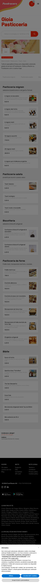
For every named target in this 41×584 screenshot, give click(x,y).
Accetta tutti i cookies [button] (30, 576)
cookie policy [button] (14, 558)
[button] (38, 547)
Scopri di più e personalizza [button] (20, 580)
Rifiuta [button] (11, 576)
